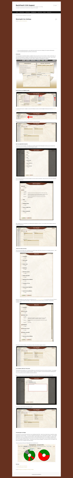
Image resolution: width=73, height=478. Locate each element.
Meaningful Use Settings (23, 19)
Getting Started (21, 12)
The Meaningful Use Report (22, 467)
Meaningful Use (33, 12)
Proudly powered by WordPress (36, 474)
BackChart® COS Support (25, 5)
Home (17, 12)
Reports (44, 12)
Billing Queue (49, 12)
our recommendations (39, 299)
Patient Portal (40, 12)
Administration (27, 12)
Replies (32, 469)
